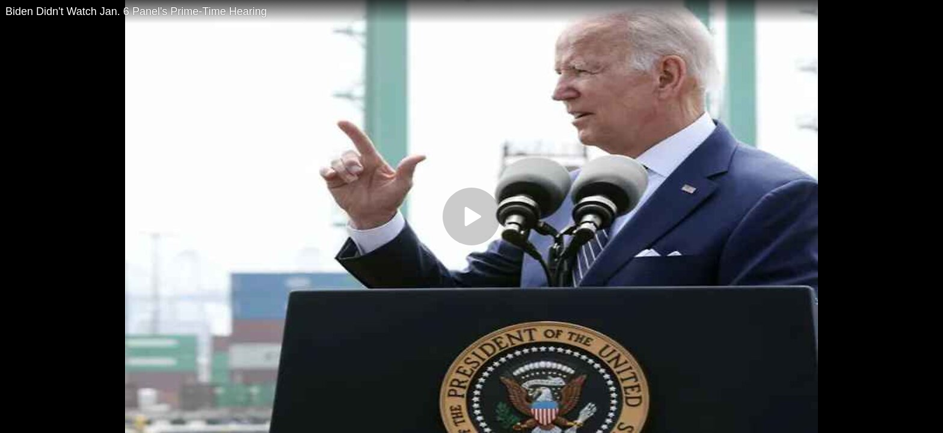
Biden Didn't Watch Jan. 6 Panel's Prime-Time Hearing (136, 11)
